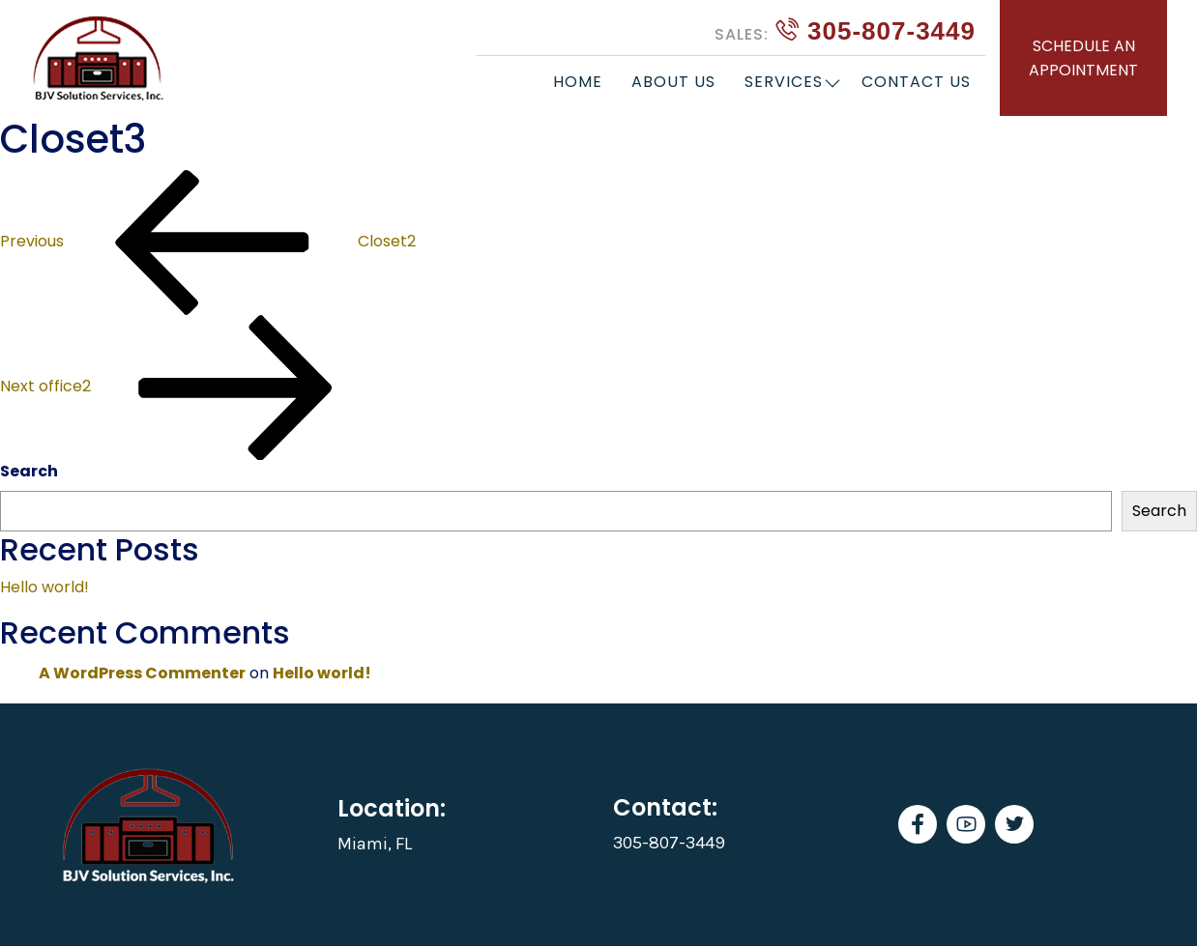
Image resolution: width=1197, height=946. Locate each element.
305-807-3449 (845, 31)
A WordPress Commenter (142, 673)
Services (783, 82)
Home (577, 82)
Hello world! (44, 587)
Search (29, 471)
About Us (673, 82)
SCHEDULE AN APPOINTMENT (1083, 58)
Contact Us (916, 82)
